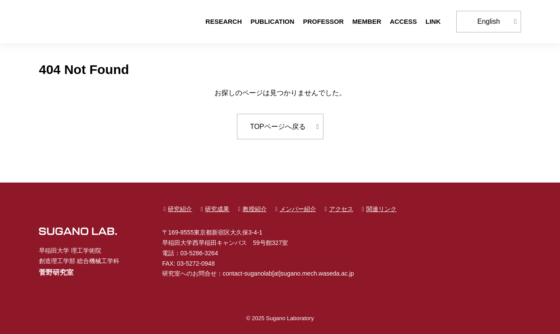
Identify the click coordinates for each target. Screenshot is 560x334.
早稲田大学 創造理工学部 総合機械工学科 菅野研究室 (78, 21)
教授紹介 (255, 209)
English (488, 21)
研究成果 (217, 209)
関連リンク (381, 209)
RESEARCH (223, 21)
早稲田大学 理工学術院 (70, 250)
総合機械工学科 (98, 260)
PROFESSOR (323, 21)
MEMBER (366, 21)
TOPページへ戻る (278, 126)
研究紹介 (180, 209)
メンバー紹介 (298, 209)
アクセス (341, 209)
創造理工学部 (57, 260)
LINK (433, 21)
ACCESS (403, 21)
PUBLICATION (272, 21)
